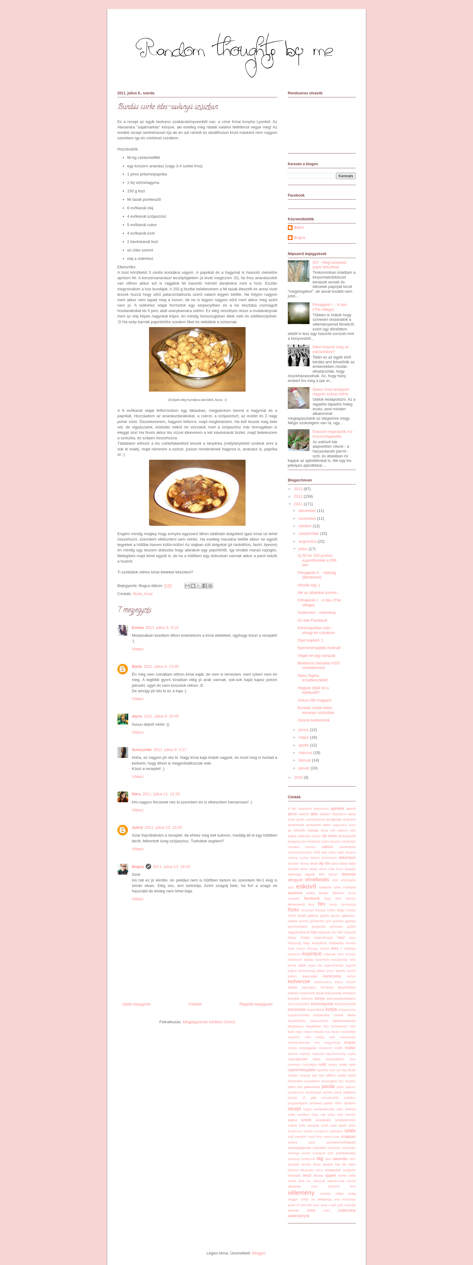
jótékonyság (307, 971)
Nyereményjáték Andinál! (319, 647)
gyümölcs (336, 926)
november (308, 518)
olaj (344, 1070)
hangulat (350, 932)
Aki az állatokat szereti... (318, 592)
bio (304, 841)
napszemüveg (335, 1053)
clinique (350, 852)
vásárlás (294, 1186)
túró (301, 1181)
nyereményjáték (302, 1070)
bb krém (329, 836)
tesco (319, 1170)
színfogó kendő (299, 1153)
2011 (299, 504)
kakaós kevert (346, 971)
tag (320, 1158)
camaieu (294, 847)
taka (328, 1159)
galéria (312, 915)
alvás (291, 819)
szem (312, 1142)
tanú (353, 1159)
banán (317, 836)
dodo (335, 863)
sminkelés (323, 1120)
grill (328, 921)
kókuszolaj (333, 993)
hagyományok (299, 932)
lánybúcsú (296, 1026)
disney (304, 863)
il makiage (348, 948)
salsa (331, 1114)
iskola (308, 959)
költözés (307, 998)
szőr (331, 1153)
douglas (293, 869)
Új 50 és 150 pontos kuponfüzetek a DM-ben (317, 560)
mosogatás (307, 1048)
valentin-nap (335, 1181)
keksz (339, 982)
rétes (339, 1109)
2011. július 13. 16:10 (171, 866)
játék (302, 965)
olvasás (305, 1075)
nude (343, 1064)
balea (292, 836)
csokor (304, 858)
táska (317, 1164)
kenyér (351, 982)
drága (314, 869)
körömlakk (297, 1009)
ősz (340, 1081)
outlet (342, 1075)
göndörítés (317, 921)
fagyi (327, 898)
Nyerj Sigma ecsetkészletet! (312, 678)
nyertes (322, 1070)
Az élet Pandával (312, 620)
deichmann (329, 858)
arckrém (349, 819)
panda (328, 1086)
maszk (318, 1031)
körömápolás (322, 1004)
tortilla (292, 1181)
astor (327, 825)
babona (342, 830)
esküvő (306, 886)
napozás (318, 1053)
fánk (338, 898)
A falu (292, 808)
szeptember (309, 533)
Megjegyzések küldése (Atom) (209, 1022)
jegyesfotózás (334, 965)
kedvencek (299, 981)
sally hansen (346, 1114)
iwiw (353, 959)
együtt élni (315, 874)
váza (314, 1186)
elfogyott (295, 880)
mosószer (325, 1048)
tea (337, 1164)
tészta (318, 1175)
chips (332, 852)
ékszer (333, 874)
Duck (339, 869)
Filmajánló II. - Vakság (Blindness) (316, 575)
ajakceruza (321, 808)
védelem (334, 1186)
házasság (294, 943)
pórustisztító (330, 1097)
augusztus (308, 541)
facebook (312, 898)
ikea (334, 948)
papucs (350, 1087)
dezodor (293, 863)
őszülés (350, 1081)
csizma (292, 858)
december (308, 510)
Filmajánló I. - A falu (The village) (330, 307)
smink (306, 1120)
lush (291, 1031)
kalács (292, 976)
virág (352, 1193)
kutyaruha (321, 1015)
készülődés (347, 987)
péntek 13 (297, 1097)
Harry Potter (299, 937)
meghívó (294, 1037)
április (304, 745)
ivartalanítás (339, 959)
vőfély (304, 1199)
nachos (293, 1053)
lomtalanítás (339, 1026)
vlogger (293, 1199)
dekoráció (347, 857)
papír (340, 1087)
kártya (351, 976)
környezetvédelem (341, 998)
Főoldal (195, 1004)
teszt (307, 1175)
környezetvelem (299, 1004)
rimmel (350, 1109)
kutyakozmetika (299, 1015)
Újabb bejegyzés (136, 1004)
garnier (335, 915)
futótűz (351, 910)
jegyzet (351, 965)
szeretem (334, 1148)
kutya (331, 1009)
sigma (292, 1120)
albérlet (304, 814)
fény (311, 904)
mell (332, 1037)
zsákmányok (299, 1215)
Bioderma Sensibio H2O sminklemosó (318, 665)
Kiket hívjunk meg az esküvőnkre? (331, 349)
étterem (338, 893)
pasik (338, 1092)
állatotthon (339, 814)
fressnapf (307, 910)
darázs (315, 858)
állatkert (324, 814)
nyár (352, 1064)
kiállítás (293, 993)
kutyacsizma (347, 1009)
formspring (348, 904)
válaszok (319, 1181)
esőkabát (349, 887)
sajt (322, 1114)
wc (313, 1199)
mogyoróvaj (332, 1042)
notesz (332, 1064)
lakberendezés (344, 1021)
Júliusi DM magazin (314, 700)
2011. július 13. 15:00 (163, 827)
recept (294, 1108)
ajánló (351, 808)
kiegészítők (307, 993)
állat (314, 814)
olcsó (352, 1070)
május (304, 737)
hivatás (351, 943)
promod (316, 1103)
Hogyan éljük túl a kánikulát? (313, 690)
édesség (294, 874)
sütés (350, 1130)
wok (337, 1199)
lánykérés (313, 1026)
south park (329, 1125)
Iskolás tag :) (308, 585)
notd (322, 1064)
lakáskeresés (319, 1021)
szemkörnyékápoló (341, 1142)
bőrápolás (349, 841)
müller (350, 1048)
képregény (309, 987)
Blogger (258, 1253)
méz (317, 1042)
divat (314, 863)
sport (342, 1125)
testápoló (349, 1170)
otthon (331, 1075)
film (321, 904)
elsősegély (348, 880)
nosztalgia (310, 1064)
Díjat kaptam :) (310, 640)
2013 (299, 489)
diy (321, 863)
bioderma (313, 841)
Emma (138, 627)
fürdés (292, 915)
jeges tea (315, 965)
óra (321, 1075)
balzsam (304, 836)
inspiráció (312, 953)
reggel (307, 1109)
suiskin (308, 1131)
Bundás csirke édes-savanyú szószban (315, 710)
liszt (326, 1026)
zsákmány (347, 1210)
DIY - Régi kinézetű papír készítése (329, 265)
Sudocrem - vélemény (316, 612)
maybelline (348, 1031)
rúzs (315, 1114)
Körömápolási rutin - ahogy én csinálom (316, 630)
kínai (148, 593)
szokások (319, 1153)
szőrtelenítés (346, 1153)
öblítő (352, 1075)
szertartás (349, 1148)
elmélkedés (317, 879)
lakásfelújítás (297, 1021)
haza (352, 937)
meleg (320, 1037)
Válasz (138, 649)
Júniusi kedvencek (313, 720)
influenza (294, 954)
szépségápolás (299, 1148)
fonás (333, 904)
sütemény (336, 1131)
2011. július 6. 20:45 (161, 716)
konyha (293, 998)
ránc (338, 1103)
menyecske (348, 1037)
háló (340, 932)
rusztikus (303, 1114)
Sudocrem (295, 1131)
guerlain (338, 921)
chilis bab (320, 852)
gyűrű (351, 926)
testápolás (333, 1170)
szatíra (292, 1142)
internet (330, 954)
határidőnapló (323, 937)
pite (313, 1097)
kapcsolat (310, 976)
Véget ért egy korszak (316, 655)
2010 (299, 777)
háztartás (336, 943)
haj (313, 932)
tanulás (293, 1164)
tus (309, 1181)
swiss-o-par (331, 1136)
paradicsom (296, 1092)
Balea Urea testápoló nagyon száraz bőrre (331, 391)
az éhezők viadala (303, 830)
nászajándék (298, 1059)
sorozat (313, 1125)
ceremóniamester (300, 852)
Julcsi (137, 827)
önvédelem (312, 1081)
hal (334, 932)
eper (291, 887)
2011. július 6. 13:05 (161, 666)
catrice (327, 846)
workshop (349, 1199)
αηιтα (137, 716)
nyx (338, 1070)
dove (304, 869)
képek (292, 987)
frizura (320, 910)
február (305, 760)
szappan (348, 1136)
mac (299, 1031)
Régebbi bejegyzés (256, 1004)
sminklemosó (345, 1120)
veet (353, 1186)
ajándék (337, 808)
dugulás (350, 869)
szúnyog (294, 1159)
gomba (304, 921)
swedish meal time (308, 1136)
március (306, 752)
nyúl (332, 1070)
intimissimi (295, 959)
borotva (335, 841)
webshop (325, 1199)
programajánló (298, 1103)
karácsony (332, 976)
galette (324, 915)
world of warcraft (300, 1205)
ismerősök (322, 959)
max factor (332, 1031)
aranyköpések (315, 819)
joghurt (292, 971)
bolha (325, 841)
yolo (340, 1205)
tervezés (307, 1170)
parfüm (328, 1092)
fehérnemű (296, 904)
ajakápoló (305, 808)
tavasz (328, 1164)
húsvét (324, 948)
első (335, 880)
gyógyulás (319, 926)
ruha (291, 1114)
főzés (137, 593)
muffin (338, 1048)
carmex (311, 847)
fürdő (302, 915)
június (304, 729)
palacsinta (312, 1087)
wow (316, 1205)
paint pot (295, 1087)
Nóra (136, 794)
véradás (325, 1193)
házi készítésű (315, 943)
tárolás (306, 1164)
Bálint (299, 227)
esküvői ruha (330, 887)
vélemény (301, 1192)
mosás (292, 1048)
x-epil (332, 1205)
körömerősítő (345, 1004)
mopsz (350, 1042)
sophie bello (297, 1125)
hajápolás (324, 932)
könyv (320, 998)
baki (353, 830)
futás (340, 910)
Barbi (137, 666)
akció (292, 814)
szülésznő (308, 1159)
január (305, 768)
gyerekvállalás (298, 926)
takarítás (340, 1158)
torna (342, 1175)
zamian (293, 1210)
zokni (326, 1210)
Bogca (138, 866)
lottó (353, 1026)
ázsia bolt (328, 830)
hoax (291, 948)
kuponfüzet (315, 1009)
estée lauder (317, 893)
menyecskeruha (299, 1042)
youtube (350, 1205)
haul (341, 937)
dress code (327, 869)
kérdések (327, 987)
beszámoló (347, 836)
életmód (349, 874)
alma (352, 814)
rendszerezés (324, 1109)
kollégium (349, 993)
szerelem (320, 1148)
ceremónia (347, 847)
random (350, 1103)
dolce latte (347, 863)
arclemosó (296, 825)
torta (352, 1175)
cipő (340, 852)
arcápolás (334, 819)
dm (327, 863)
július (304, 549)
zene (311, 1210)
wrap (324, 1205)
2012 (299, 496)
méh (308, 1037)
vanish (351, 1181)
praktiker (350, 1097)
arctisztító (313, 825)
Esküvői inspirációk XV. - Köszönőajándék (334, 434)
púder (328, 1103)
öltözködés (295, 1081)
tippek (330, 1175)
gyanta (350, 921)
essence (295, 893)
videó (339, 1193)
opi (314, 1075)
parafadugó (314, 1092)
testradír (294, 1175)
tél (344, 1164)
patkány (349, 1092)
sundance (321, 1131)
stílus (352, 1125)
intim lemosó (346, 954)
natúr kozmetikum (328, 1059)
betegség (294, 841)
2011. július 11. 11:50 (161, 794)
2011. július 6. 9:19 (161, 627)
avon (352, 825)
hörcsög (312, 948)
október (306, 526)
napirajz (305, 1053)
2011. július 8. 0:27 (170, 749)
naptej (351, 1053)
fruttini (331, 910)
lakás (352, 1015)
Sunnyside (142, 749)
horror (301, 948)
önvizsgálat (329, 1081)
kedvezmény (323, 982)
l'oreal (338, 1015)
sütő (291, 1136)
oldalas (293, 1075)
